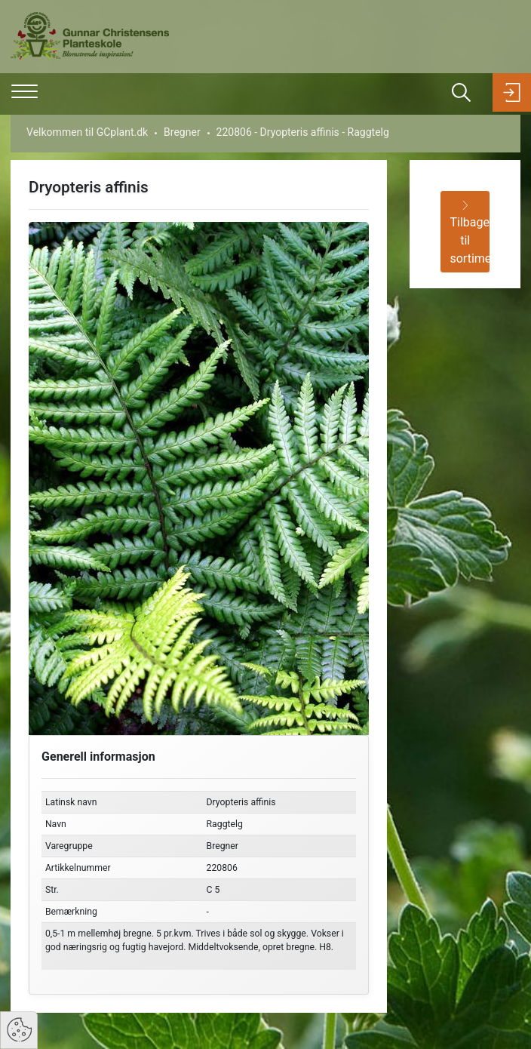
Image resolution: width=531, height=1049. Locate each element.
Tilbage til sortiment (470, 233)
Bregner (182, 132)
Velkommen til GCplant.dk (87, 132)
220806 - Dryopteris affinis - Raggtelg (302, 132)
